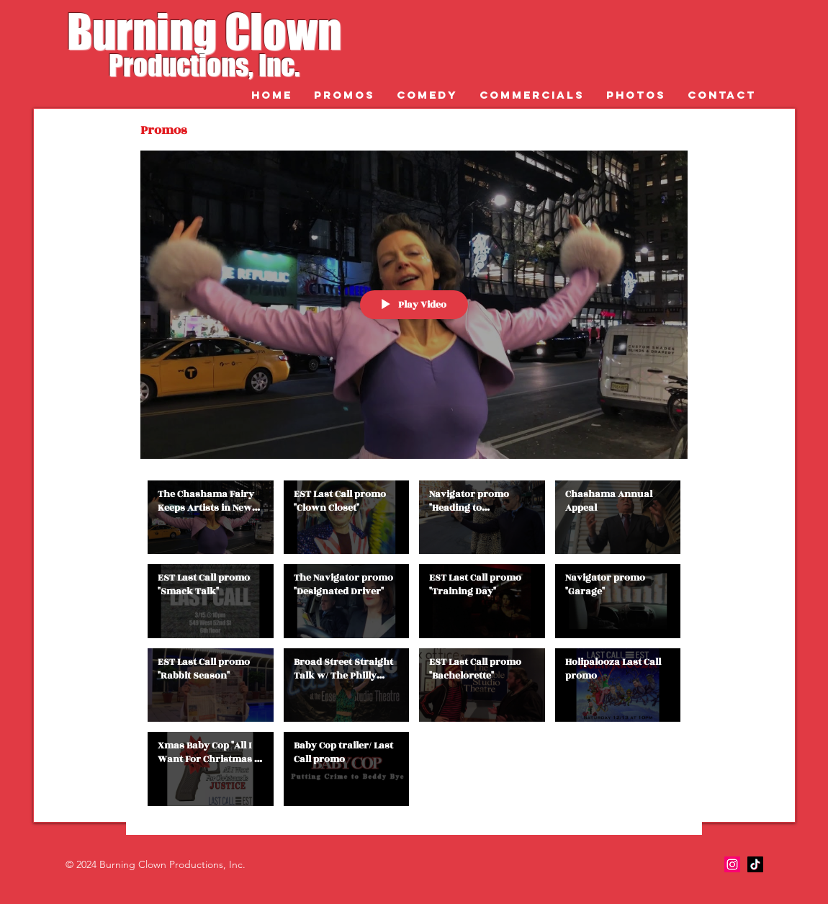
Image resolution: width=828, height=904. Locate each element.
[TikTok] (755, 864)
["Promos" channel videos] (414, 646)
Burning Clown (204, 31)
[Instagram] (732, 864)
